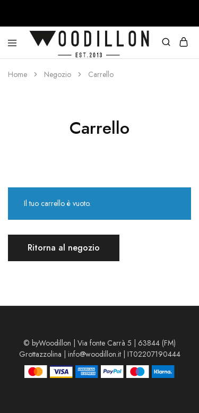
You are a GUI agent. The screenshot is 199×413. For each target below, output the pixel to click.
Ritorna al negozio (64, 248)
